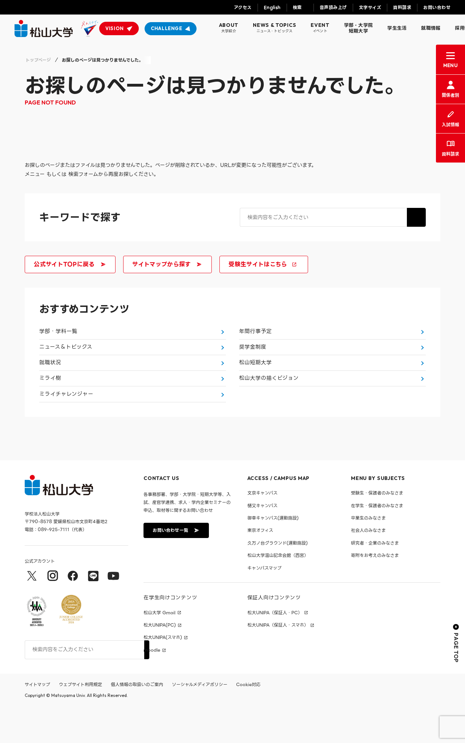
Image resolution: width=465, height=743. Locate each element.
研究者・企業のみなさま (375, 579)
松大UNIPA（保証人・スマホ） (277, 661)
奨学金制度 (252, 358)
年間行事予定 (255, 335)
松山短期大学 (255, 381)
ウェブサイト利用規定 (80, 721)
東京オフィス (260, 567)
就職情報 (430, 28)
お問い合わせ (436, 7)
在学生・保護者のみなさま (377, 542)
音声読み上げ (333, 7)
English (272, 7)
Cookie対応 (248, 721)
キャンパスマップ (264, 604)
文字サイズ (370, 7)
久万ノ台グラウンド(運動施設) (277, 579)
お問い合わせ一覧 (175, 566)
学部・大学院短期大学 (358, 28)
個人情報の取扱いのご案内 (137, 721)
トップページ (38, 60)
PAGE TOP (456, 680)
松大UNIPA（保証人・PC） (274, 649)
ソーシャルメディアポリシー (199, 721)
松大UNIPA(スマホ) (162, 674)
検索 (297, 7)
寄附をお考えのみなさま (375, 592)
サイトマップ (37, 721)
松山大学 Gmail (159, 649)
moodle (151, 686)
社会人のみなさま (368, 567)
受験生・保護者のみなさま (377, 529)
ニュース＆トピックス (65, 358)
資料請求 (402, 7)
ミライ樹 (50, 404)
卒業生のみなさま (368, 554)
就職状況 (50, 381)
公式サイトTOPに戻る (69, 264)
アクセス (243, 7)
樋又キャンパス (262, 542)
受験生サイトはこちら (263, 264)
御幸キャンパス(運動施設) (273, 554)
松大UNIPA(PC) (159, 661)
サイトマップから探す (166, 264)
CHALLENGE (166, 28)
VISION (114, 28)
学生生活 (397, 28)
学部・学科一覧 (58, 335)
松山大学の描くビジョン (269, 404)
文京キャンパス (262, 529)
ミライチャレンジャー (66, 427)
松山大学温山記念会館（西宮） (277, 592)
